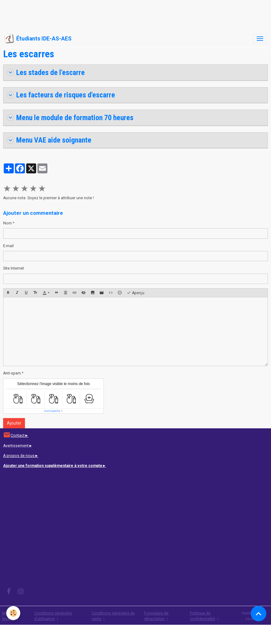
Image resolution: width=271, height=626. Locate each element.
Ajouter (14, 423)
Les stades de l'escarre (46, 72)
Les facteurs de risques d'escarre (61, 95)
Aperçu (135, 293)
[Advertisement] (113, 14)
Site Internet (13, 268)
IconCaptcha (52, 410)
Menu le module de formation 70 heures (70, 117)
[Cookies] (13, 613)
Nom (7, 223)
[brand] (37, 38)
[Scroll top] (258, 613)
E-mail (8, 246)
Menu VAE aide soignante (49, 140)
